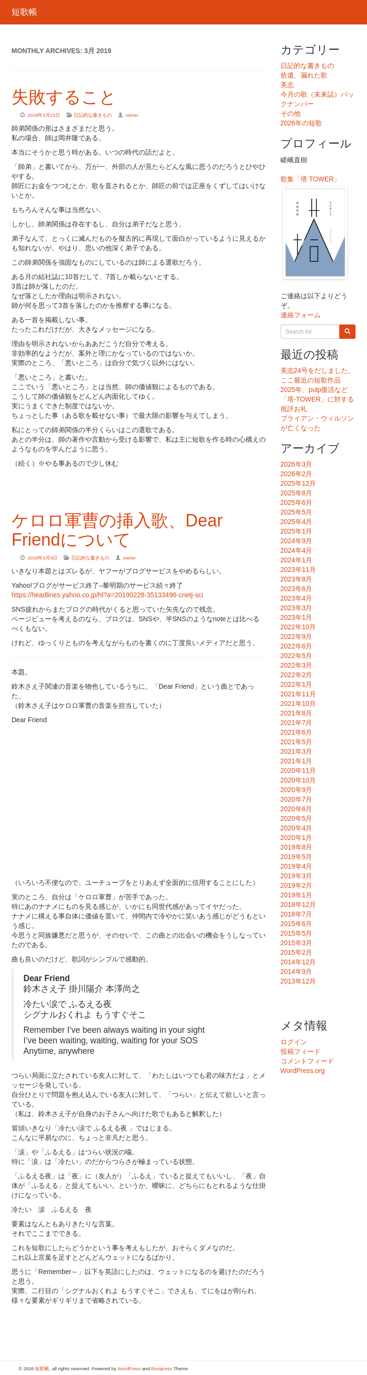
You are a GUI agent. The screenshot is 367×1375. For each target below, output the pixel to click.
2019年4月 (297, 866)
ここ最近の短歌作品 (311, 380)
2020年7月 (297, 799)
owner (132, 115)
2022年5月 (297, 656)
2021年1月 (297, 761)
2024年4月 (297, 550)
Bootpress (161, 1368)
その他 (291, 113)
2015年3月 (297, 943)
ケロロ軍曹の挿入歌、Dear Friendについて (117, 530)
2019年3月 (297, 876)
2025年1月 (297, 531)
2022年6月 (297, 646)
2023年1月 (297, 617)
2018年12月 (298, 904)
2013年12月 (298, 981)
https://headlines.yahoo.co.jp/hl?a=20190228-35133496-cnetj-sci (107, 595)
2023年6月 (297, 588)
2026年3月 (297, 464)
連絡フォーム (301, 315)
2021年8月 (297, 713)
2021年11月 (298, 694)
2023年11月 (298, 569)
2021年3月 (297, 751)
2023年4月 (297, 598)
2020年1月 (297, 837)
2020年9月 (297, 790)
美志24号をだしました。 (318, 370)
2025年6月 (297, 502)
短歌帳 (24, 12)
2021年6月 (297, 732)
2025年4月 (297, 521)
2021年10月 (298, 703)
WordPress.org (303, 1070)
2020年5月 (297, 818)
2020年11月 (298, 770)
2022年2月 (297, 675)
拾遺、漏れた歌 (304, 75)
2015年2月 (297, 952)
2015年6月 (297, 924)
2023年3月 (297, 608)
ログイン (294, 1042)
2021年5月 (297, 742)
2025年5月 (297, 512)
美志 (287, 85)
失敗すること (64, 97)
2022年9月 (297, 636)
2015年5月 (297, 933)
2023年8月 (297, 579)
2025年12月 (298, 483)
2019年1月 (297, 895)
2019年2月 (297, 885)
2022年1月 (297, 684)
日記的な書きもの (93, 115)
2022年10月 (298, 627)
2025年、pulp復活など (314, 389)
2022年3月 (297, 665)
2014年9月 (297, 971)
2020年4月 (297, 828)
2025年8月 (297, 493)
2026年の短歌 (301, 123)
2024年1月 (297, 560)
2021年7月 (297, 723)
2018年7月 (297, 914)
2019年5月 (297, 857)
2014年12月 (298, 962)
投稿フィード (301, 1051)
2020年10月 (298, 780)
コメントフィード (307, 1061)
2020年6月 (297, 809)
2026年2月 (297, 474)
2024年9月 (297, 541)
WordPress (129, 1368)
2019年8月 (297, 847)
